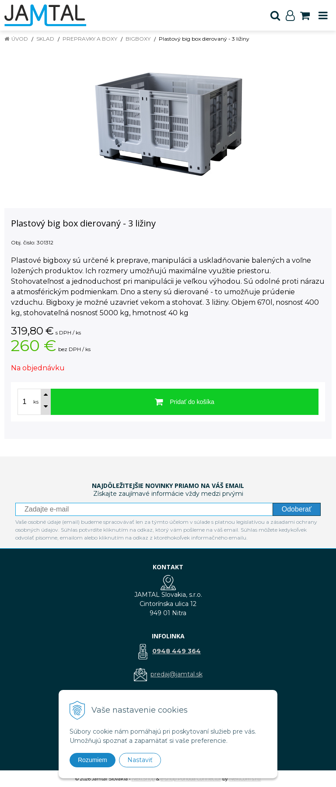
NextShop (143, 779)
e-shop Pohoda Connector (191, 779)
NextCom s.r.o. (245, 779)
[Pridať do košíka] (184, 402)
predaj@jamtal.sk (176, 674)
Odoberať (297, 509)
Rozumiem (92, 759)
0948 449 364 (176, 651)
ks (35, 402)
